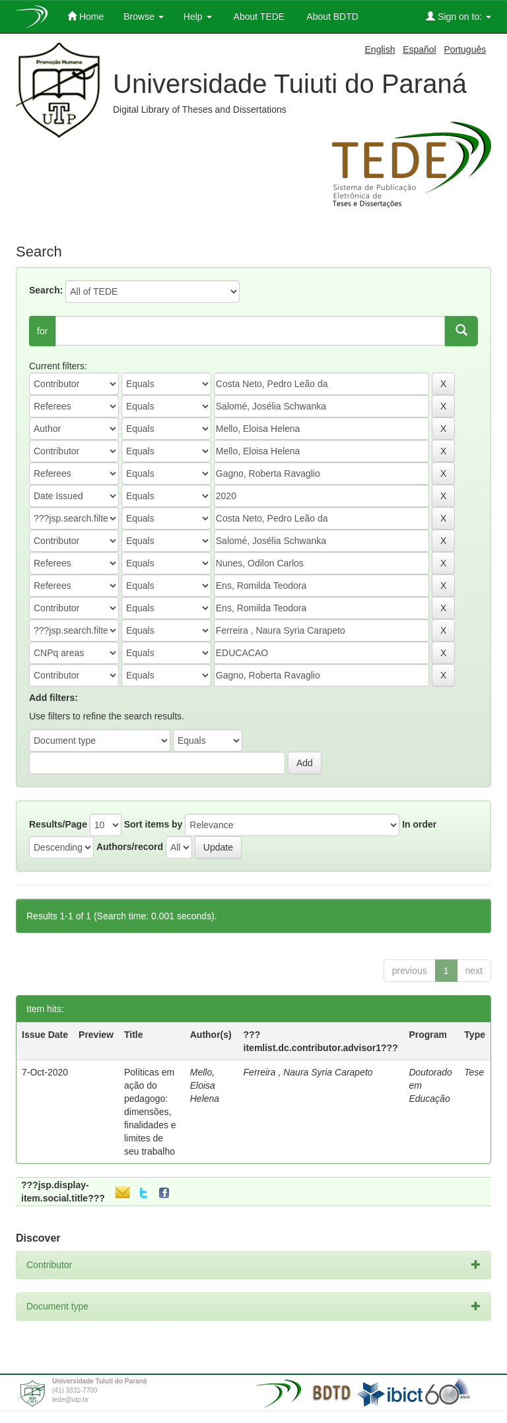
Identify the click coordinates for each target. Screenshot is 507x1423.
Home (85, 16)
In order (419, 824)
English (380, 49)
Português (465, 49)
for (42, 331)
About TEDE (258, 16)
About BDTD (331, 16)
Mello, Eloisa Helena (204, 1085)
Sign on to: (458, 16)
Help (198, 16)
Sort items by (153, 824)
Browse (143, 16)
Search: (46, 290)
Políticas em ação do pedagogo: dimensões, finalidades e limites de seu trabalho (150, 1112)
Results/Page (58, 824)
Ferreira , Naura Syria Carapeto (308, 1072)
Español (419, 49)
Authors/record (129, 846)
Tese (474, 1072)
